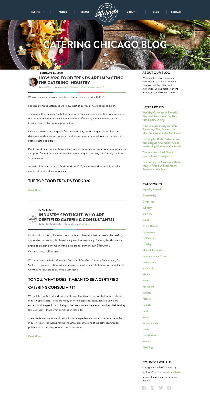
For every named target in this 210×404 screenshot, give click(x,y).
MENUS (63, 12)
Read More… (35, 190)
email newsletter (172, 372)
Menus (146, 274)
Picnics (146, 299)
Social (101, 87)
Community (149, 195)
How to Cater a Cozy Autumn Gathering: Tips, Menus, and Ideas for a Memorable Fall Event (161, 129)
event (145, 220)
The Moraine (149, 335)
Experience (75, 87)
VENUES (85, 12)
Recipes (146, 305)
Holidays (147, 244)
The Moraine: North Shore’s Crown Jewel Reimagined (158, 154)
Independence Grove (154, 256)
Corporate (148, 202)
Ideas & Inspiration (89, 87)
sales (145, 311)
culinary (147, 208)
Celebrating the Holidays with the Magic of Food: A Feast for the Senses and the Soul (161, 165)
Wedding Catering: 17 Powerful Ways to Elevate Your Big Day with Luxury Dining (160, 116)
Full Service (149, 238)
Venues (146, 341)
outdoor (146, 293)
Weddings (148, 347)
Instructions (149, 262)
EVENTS (37, 12)
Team (145, 329)
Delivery (147, 214)
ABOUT (132, 12)
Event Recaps (150, 226)
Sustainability (150, 323)
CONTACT (176, 12)
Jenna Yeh (46, 87)
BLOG (156, 12)
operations (148, 287)
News (145, 280)
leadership (148, 268)
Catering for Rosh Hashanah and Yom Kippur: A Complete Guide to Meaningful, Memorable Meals (161, 142)
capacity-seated (151, 189)
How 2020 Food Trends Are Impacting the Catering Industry (81, 80)
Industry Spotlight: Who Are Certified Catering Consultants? (77, 217)
